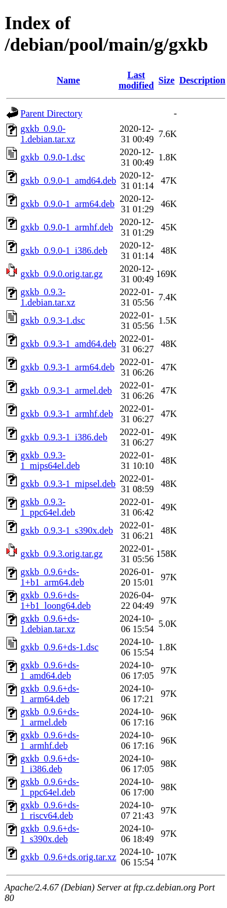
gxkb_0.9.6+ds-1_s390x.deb (49, 833)
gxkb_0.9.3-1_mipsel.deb (68, 484)
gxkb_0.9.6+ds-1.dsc (59, 647)
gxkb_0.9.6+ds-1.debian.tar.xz (49, 623)
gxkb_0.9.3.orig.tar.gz (61, 554)
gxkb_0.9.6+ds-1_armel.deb (49, 717)
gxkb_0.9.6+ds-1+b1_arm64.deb (52, 577)
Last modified (135, 80)
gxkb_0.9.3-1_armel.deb (66, 390)
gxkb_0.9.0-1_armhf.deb (66, 227)
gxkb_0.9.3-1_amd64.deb (68, 344)
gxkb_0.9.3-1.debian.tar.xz (47, 297)
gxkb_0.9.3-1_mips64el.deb (50, 460)
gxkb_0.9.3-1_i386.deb (63, 437)
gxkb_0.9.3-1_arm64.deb (67, 367)
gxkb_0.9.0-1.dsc (52, 157)
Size (167, 80)
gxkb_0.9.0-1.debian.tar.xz (47, 134)
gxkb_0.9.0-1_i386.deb (63, 250)
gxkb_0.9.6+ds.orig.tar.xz (68, 857)
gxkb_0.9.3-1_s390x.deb (66, 530)
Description (202, 80)
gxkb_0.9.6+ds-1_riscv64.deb (49, 810)
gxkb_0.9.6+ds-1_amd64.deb (49, 670)
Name (68, 80)
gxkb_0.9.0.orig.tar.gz (61, 274)
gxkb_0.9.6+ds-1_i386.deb (49, 763)
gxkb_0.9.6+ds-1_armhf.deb (49, 740)
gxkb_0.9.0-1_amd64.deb (68, 180)
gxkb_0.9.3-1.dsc (52, 320)
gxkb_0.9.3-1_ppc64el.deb (47, 507)
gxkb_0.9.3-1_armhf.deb (66, 414)
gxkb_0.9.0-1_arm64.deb (67, 204)
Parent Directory (51, 113)
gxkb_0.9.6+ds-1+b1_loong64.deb (55, 600)
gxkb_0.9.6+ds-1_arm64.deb (49, 693)
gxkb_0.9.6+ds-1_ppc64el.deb (49, 787)
